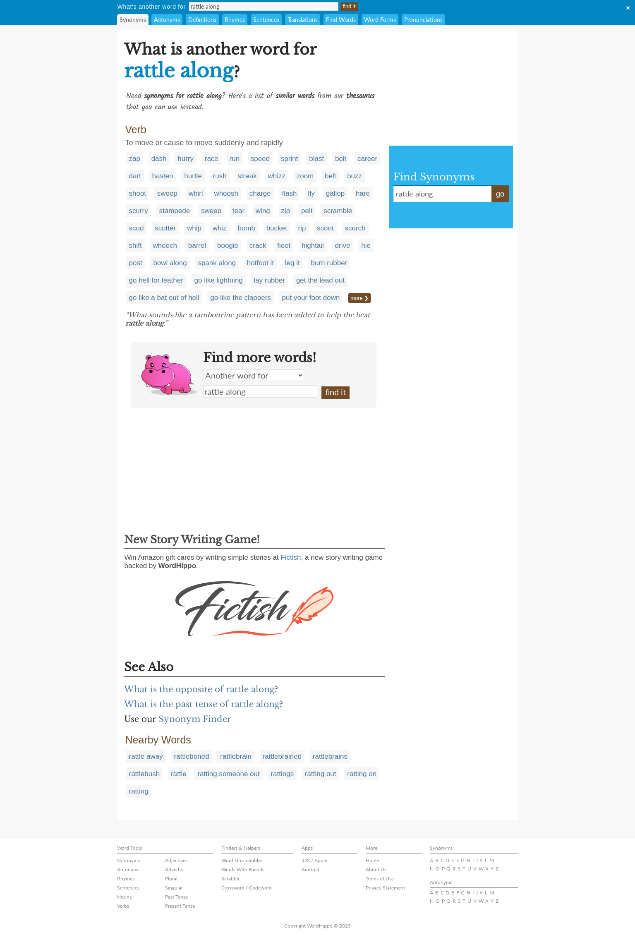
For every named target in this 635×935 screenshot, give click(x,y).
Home (372, 860)
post (135, 263)
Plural (171, 878)
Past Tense (176, 897)
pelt (306, 211)
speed (260, 159)
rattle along (260, 391)
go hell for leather (156, 280)
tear (238, 211)
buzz (354, 176)
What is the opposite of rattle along (199, 689)
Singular (174, 888)
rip (302, 228)
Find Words (341, 19)
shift (135, 245)
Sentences (266, 19)
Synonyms (133, 19)
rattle (179, 774)
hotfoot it (260, 263)
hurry (185, 159)
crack (257, 245)
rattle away (146, 756)
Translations (303, 19)
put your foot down (311, 298)
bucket (276, 228)
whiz (220, 228)
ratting (139, 791)
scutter (165, 228)
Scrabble (230, 878)
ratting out (320, 774)
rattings (282, 774)
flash (289, 193)
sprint (289, 159)
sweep (211, 211)
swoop (167, 193)
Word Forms (380, 19)
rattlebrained (282, 756)
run (235, 159)
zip (285, 211)
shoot (137, 193)
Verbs (123, 906)
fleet (283, 245)
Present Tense (180, 906)
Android (310, 869)
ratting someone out (228, 774)
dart (135, 176)
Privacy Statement (385, 888)
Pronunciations (423, 19)
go (500, 194)
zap (134, 159)
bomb (246, 228)
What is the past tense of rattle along (202, 704)
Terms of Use (380, 878)
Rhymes (235, 19)
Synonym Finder (194, 719)
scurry (138, 211)
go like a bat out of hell (164, 298)
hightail (313, 245)
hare (363, 193)
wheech (165, 245)
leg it (292, 263)
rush (220, 176)
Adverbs (174, 869)
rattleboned (191, 756)
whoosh (226, 193)
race (211, 159)
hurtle (193, 176)
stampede (174, 211)
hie (366, 245)
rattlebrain (236, 756)
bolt (340, 159)
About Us (376, 869)
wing (263, 211)
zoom (305, 176)
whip (194, 228)
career (367, 159)
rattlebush (144, 774)
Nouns (124, 897)
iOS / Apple (314, 860)
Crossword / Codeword (246, 888)
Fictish (290, 557)
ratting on (361, 774)
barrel (197, 245)
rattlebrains (330, 756)
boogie (227, 245)
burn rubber (329, 263)
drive (342, 245)
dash (159, 159)
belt (330, 176)
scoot (325, 228)
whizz (276, 176)
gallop (335, 193)
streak (246, 176)
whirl (196, 193)
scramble (337, 211)
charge (260, 193)
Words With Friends (242, 869)
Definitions (202, 19)
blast (316, 159)
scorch (355, 228)
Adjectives (176, 860)
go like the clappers (240, 298)
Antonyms (167, 19)
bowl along (170, 263)
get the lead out (320, 280)
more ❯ (359, 298)
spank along (217, 263)
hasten (162, 176)
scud (136, 228)
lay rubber (269, 280)
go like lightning (218, 280)
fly (311, 193)
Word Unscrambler (241, 860)
